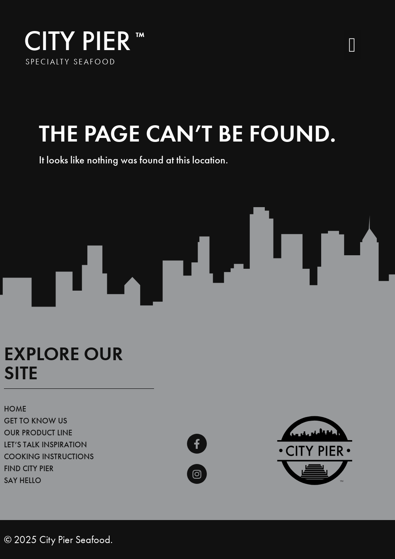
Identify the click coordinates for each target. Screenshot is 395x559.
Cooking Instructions (49, 456)
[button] (352, 45)
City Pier (84, 40)
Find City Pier (29, 468)
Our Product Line (38, 432)
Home (15, 409)
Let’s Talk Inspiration (45, 444)
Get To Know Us (35, 420)
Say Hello (22, 480)
